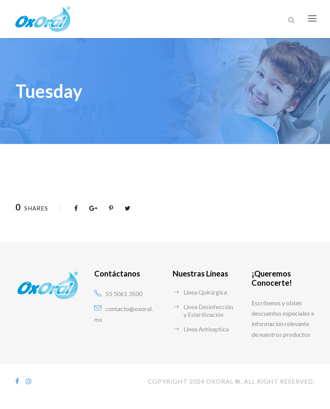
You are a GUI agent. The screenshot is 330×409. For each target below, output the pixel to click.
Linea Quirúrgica (205, 292)
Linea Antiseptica (206, 329)
